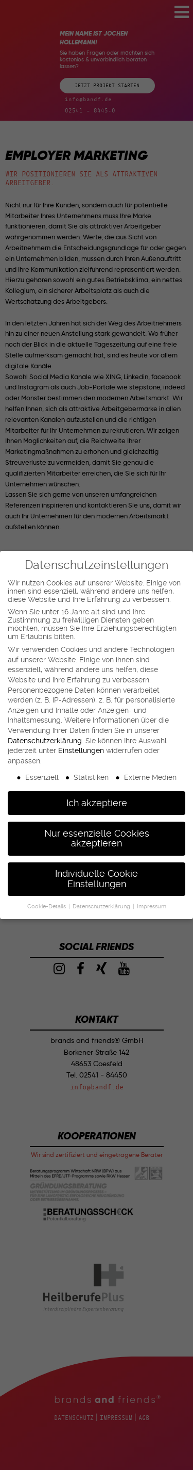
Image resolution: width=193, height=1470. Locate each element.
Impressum (151, 906)
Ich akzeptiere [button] (96, 803)
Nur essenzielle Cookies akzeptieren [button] (96, 838)
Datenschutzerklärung (45, 741)
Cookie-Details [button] (47, 906)
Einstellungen (81, 750)
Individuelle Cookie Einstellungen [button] (96, 879)
